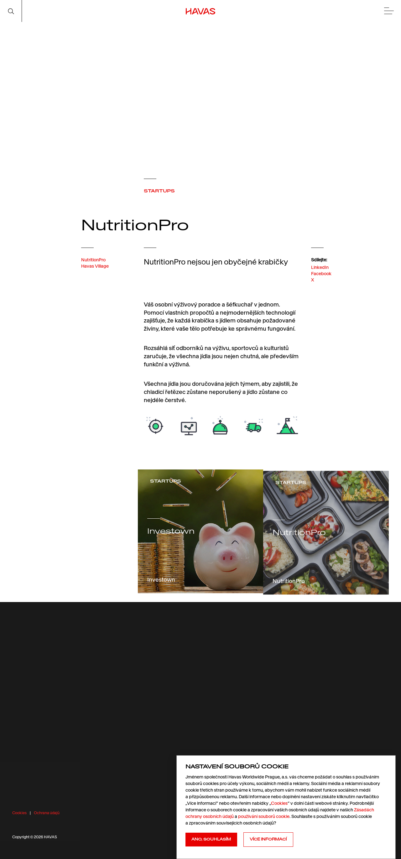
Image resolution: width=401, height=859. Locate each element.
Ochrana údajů (47, 812)
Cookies (19, 812)
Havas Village (95, 272)
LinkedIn (320, 279)
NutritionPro (93, 266)
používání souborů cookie (263, 816)
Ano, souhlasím (211, 839)
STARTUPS (159, 191)
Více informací (268, 839)
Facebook (321, 286)
